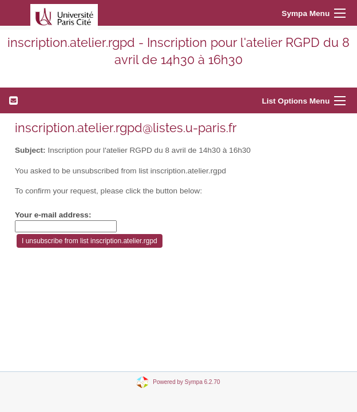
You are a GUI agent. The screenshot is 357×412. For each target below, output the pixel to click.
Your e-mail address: (53, 215)
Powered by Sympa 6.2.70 (186, 381)
